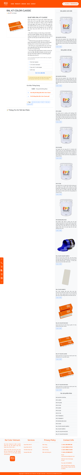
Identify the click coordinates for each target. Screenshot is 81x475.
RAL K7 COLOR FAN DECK (62, 384)
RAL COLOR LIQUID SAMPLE (62, 256)
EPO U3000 (58, 111)
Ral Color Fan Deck (36, 102)
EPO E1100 (58, 413)
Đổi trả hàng (45, 449)
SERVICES (23, 4)
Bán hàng (45, 444)
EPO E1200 (58, 410)
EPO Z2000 (58, 408)
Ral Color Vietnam (32, 473)
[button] (1, 259)
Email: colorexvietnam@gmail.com (68, 455)
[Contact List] (1, 263)
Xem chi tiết (58, 46)
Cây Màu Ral (29, 104)
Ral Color (48, 102)
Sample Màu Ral (27, 452)
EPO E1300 (58, 183)
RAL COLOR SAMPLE (61, 289)
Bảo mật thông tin (47, 452)
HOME (12, 4)
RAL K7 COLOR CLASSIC (61, 354)
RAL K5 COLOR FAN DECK (62, 323)
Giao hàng (45, 447)
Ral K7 (43, 102)
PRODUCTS (17, 4)
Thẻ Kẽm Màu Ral (28, 449)
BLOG (28, 4)
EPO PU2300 (59, 147)
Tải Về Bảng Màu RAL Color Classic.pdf (39, 96)
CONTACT (33, 4)
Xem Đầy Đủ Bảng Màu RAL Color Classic (40, 92)
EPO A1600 (58, 423)
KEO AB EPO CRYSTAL (61, 37)
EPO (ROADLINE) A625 (61, 219)
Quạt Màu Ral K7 (28, 444)
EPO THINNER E (59, 416)
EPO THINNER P (59, 418)
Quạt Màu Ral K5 (28, 447)
